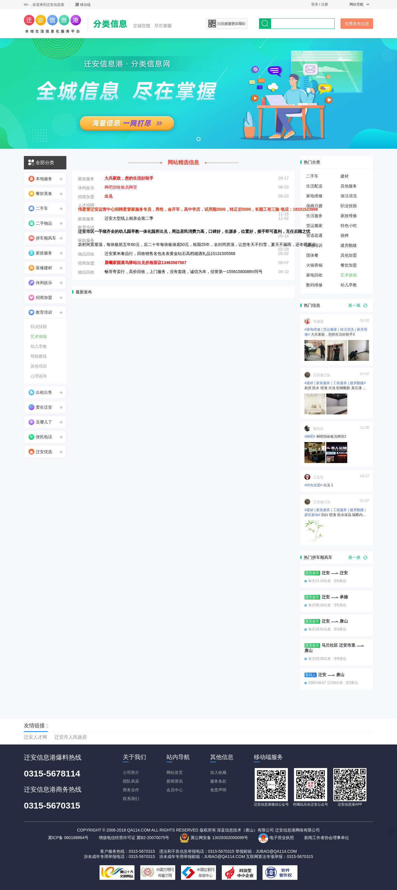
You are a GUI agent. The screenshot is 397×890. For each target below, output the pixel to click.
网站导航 (359, 4)
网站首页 (174, 772)
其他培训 (39, 366)
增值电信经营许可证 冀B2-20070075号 (134, 837)
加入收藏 (218, 772)
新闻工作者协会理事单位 (326, 837)
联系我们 (131, 798)
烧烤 (345, 235)
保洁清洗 (349, 196)
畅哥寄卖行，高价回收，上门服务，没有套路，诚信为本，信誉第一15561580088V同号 (183, 272)
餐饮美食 (40, 193)
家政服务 (40, 253)
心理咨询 (39, 376)
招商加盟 (40, 297)
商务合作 (131, 790)
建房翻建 (349, 245)
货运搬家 (314, 225)
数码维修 (314, 285)
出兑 (108, 196)
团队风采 (131, 781)
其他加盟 (349, 255)
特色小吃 (349, 225)
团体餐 (312, 255)
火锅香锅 (314, 265)
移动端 (83, 5)
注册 (324, 4)
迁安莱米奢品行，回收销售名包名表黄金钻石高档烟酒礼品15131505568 (169, 253)
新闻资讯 (174, 781)
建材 (345, 176)
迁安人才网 (35, 737)
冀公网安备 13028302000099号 (213, 837)
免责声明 (218, 790)
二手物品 (40, 223)
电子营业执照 (276, 837)
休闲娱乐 (40, 282)
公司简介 (131, 772)
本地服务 (40, 178)
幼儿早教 (39, 346)
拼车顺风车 (42, 238)
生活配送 (314, 186)
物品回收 (86, 254)
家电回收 (314, 275)
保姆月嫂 (314, 205)
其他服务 (349, 186)
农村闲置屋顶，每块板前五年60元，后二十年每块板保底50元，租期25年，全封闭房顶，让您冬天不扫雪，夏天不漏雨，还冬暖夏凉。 (199, 244)
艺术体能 (39, 336)
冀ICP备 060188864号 (68, 837)
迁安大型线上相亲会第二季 (128, 218)
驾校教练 (39, 356)
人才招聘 (86, 205)
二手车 (38, 208)
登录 (314, 4)
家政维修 (349, 215)
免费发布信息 (357, 23)
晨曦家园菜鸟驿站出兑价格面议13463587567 (145, 262)
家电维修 (314, 196)
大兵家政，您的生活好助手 (128, 178)
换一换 (357, 305)
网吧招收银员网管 (120, 187)
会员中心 (174, 790)
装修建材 (40, 267)
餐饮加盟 (349, 265)
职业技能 (39, 326)
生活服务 (314, 215)
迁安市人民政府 (70, 737)
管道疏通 (314, 235)
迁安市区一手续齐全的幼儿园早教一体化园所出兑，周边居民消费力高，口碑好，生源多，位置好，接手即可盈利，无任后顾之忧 (194, 231)
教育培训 (40, 312)
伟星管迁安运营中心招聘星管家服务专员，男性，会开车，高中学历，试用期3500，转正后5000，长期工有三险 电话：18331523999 (198, 209)
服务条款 (218, 781)
